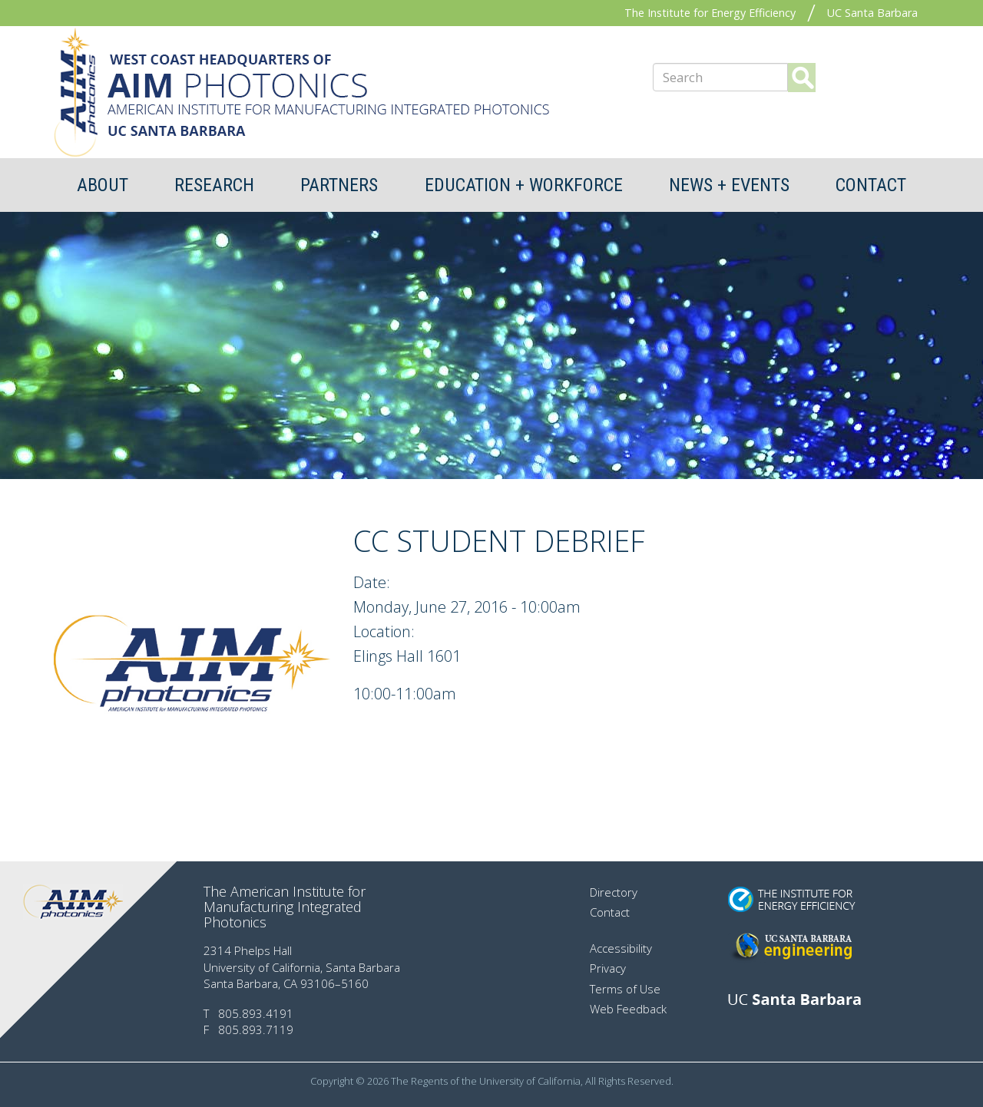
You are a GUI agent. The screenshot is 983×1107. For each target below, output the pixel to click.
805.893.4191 (255, 1013)
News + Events (729, 185)
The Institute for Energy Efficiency (710, 12)
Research (214, 185)
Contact (871, 185)
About (102, 185)
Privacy (608, 968)
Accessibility (621, 948)
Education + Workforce (524, 185)
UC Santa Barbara (872, 12)
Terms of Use (625, 988)
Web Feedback (628, 1008)
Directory (613, 892)
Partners (339, 185)
